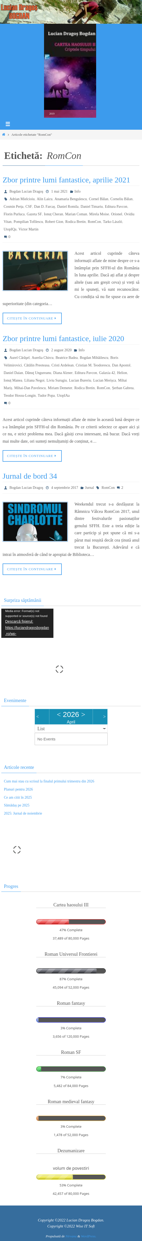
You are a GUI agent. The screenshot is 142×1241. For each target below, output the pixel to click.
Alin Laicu (44, 199)
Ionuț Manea (13, 380)
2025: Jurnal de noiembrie (23, 813)
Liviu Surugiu (57, 380)
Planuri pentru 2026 (18, 789)
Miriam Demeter (60, 388)
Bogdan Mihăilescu (94, 358)
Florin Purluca (14, 214)
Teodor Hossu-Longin (20, 395)
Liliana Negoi (34, 380)
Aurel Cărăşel (19, 358)
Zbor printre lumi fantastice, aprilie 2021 (66, 179)
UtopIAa (63, 395)
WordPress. (88, 1236)
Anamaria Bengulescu (70, 199)
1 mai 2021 (59, 191)
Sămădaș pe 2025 (16, 805)
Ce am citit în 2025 (18, 797)
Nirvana (71, 1236)
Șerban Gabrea (123, 388)
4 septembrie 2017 (64, 488)
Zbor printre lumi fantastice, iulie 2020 (63, 338)
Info (78, 191)
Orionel (116, 214)
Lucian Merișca (104, 380)
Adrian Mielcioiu (22, 199)
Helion (122, 373)
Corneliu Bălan (121, 199)
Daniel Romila (67, 207)
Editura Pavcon (116, 207)
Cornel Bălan (98, 199)
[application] (27, 623)
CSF (29, 207)
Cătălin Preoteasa (37, 365)
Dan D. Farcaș (44, 207)
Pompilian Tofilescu (28, 222)
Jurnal (89, 488)
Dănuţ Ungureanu (38, 373)
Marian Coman (76, 214)
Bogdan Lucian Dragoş (26, 191)
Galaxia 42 (107, 373)
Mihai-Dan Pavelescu (30, 388)
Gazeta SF (34, 214)
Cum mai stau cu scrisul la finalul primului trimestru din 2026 (49, 781)
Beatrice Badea (66, 358)
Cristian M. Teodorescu (93, 365)
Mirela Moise (99, 214)
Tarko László (112, 222)
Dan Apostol (121, 365)
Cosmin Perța (13, 207)
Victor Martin (28, 229)
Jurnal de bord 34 (30, 476)
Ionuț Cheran (53, 214)
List (41, 728)
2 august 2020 (61, 350)
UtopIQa (10, 229)
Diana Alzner (62, 373)
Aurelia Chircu (43, 358)
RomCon (94, 222)
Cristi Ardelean (63, 365)
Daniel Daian (13, 373)
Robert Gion (54, 222)
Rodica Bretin (75, 222)
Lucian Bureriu (80, 380)
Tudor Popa (46, 395)
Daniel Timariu (92, 207)
